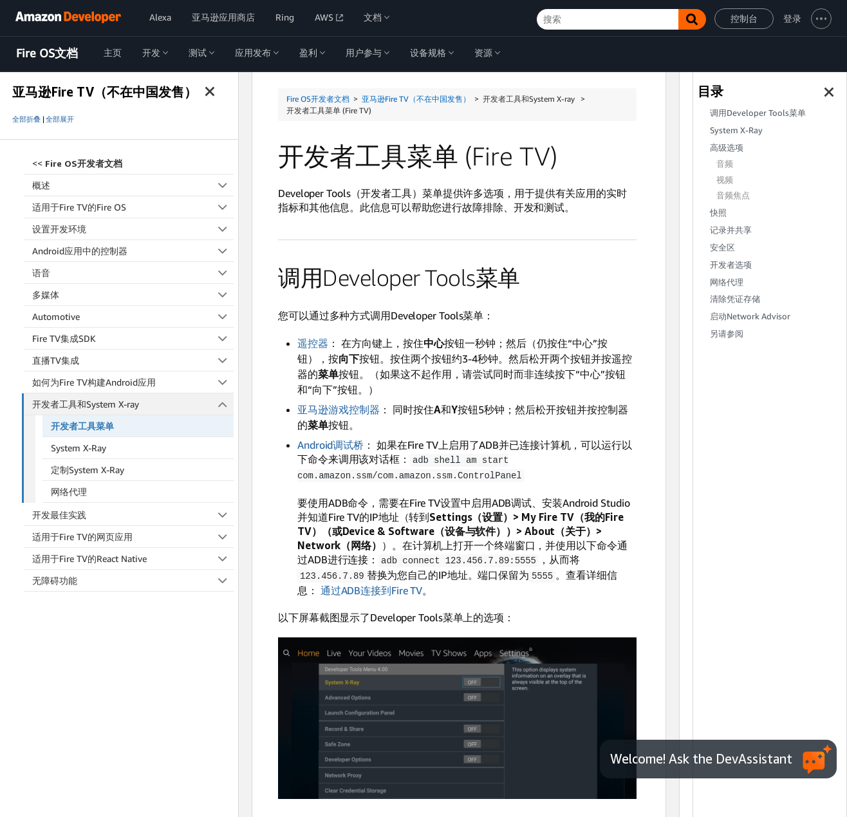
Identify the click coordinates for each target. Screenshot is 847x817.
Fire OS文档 (47, 53)
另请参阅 (726, 334)
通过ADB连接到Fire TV (372, 587)
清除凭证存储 (735, 299)
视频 (724, 180)
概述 (133, 185)
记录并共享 (731, 230)
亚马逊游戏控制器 (338, 409)
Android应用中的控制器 (133, 251)
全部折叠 (26, 119)
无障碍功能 (133, 580)
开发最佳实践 (133, 515)
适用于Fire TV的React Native (133, 558)
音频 (724, 164)
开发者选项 (731, 265)
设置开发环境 (133, 229)
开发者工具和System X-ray (133, 404)
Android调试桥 (330, 444)
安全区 (722, 247)
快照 (718, 213)
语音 (133, 273)
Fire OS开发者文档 (317, 99)
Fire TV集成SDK (133, 338)
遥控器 (312, 343)
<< (77, 163)
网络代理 (69, 491)
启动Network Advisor (750, 316)
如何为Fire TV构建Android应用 (133, 382)
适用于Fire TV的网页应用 (133, 537)
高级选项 (726, 148)
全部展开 (60, 119)
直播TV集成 (133, 360)
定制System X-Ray (87, 469)
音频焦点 (733, 195)
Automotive (133, 316)
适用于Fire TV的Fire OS (133, 207)
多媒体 (133, 294)
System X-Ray (78, 447)
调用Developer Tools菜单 (758, 113)
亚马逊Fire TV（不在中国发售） (416, 99)
